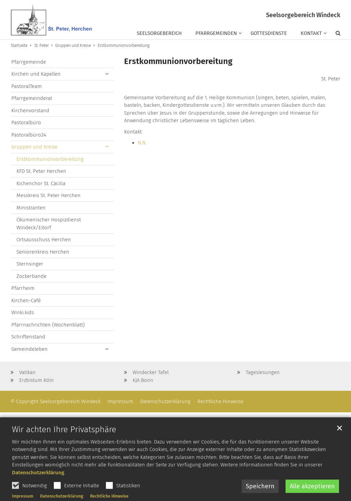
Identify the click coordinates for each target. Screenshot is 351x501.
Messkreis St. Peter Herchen (48, 195)
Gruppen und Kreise (73, 45)
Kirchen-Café (26, 300)
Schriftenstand (28, 337)
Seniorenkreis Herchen (42, 252)
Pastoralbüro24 (28, 135)
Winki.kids (22, 312)
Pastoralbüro (26, 122)
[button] (334, 34)
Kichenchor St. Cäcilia (40, 183)
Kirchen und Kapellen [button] (36, 74)
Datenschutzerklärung (38, 489)
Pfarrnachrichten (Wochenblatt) (48, 325)
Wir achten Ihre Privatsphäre (64, 445)
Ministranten (31, 208)
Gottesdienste (269, 33)
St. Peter (41, 45)
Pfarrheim (23, 288)
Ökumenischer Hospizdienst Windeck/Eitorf (48, 224)
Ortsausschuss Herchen (43, 239)
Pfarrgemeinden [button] (216, 33)
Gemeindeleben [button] (29, 349)
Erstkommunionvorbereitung (123, 45)
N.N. (142, 143)
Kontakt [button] (311, 33)
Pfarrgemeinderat (31, 98)
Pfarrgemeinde (28, 62)
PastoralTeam (26, 86)
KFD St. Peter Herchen (41, 171)
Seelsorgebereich (159, 33)
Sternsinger (29, 264)
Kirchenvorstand (30, 110)
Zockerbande (31, 276)
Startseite (19, 45)
